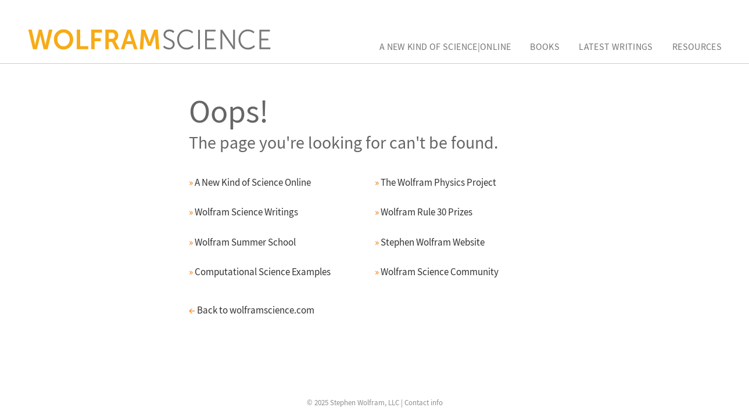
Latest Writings (616, 46)
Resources (697, 46)
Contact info (423, 403)
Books (545, 46)
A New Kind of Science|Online (445, 46)
